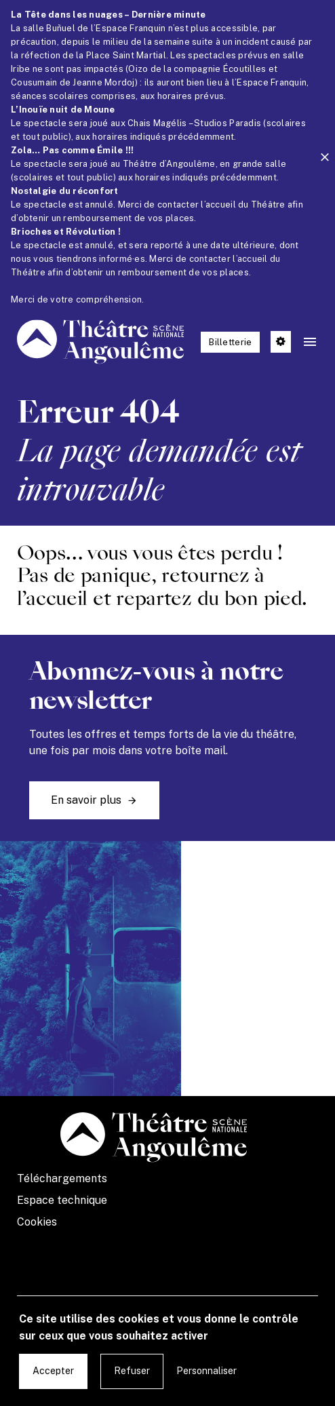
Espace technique (62, 1200)
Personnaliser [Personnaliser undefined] (206, 1370)
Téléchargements (62, 1178)
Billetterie (230, 342)
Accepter (53, 1370)
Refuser (132, 1370)
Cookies (37, 1221)
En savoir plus (86, 800)
